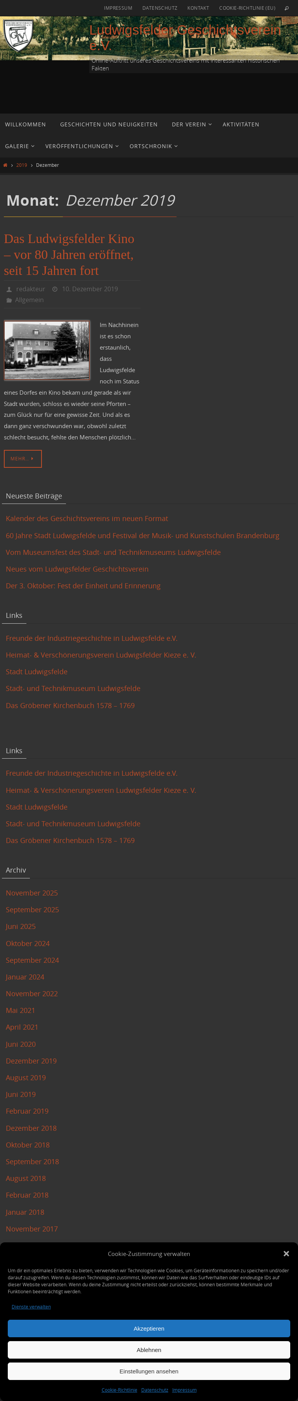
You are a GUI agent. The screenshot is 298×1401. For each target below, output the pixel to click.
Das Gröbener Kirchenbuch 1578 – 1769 (70, 705)
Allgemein (29, 300)
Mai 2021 (20, 1010)
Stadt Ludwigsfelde (37, 671)
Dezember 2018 (31, 1128)
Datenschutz (154, 1390)
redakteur (30, 289)
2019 (21, 165)
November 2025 (32, 892)
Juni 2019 (21, 1094)
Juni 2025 (21, 926)
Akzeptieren (148, 1328)
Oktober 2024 (28, 943)
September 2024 (32, 960)
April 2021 (22, 1027)
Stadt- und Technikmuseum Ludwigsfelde (73, 688)
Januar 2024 (25, 976)
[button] (286, 1254)
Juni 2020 (21, 1044)
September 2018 (32, 1161)
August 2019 (26, 1077)
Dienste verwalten (31, 1306)
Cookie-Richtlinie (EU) (247, 8)
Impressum (184, 1390)
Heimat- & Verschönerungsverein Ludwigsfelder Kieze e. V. (101, 654)
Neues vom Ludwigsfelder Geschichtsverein (77, 569)
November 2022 (32, 993)
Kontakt (198, 8)
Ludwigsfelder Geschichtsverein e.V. (185, 37)
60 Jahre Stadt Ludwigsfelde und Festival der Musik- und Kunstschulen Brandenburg (142, 535)
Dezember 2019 (31, 1060)
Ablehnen (149, 1350)
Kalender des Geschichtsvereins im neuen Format (87, 518)
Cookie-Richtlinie (119, 1390)
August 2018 (26, 1178)
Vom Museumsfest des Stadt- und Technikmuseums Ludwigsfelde (114, 552)
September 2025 (32, 909)
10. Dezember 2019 (90, 289)
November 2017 (32, 1228)
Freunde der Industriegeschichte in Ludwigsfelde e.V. (92, 638)
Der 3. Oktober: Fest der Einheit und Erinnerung (83, 585)
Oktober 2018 (28, 1144)
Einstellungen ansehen (149, 1371)
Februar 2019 (27, 1111)
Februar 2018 (27, 1195)
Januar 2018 (25, 1212)
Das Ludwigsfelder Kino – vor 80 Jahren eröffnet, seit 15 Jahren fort (69, 254)
